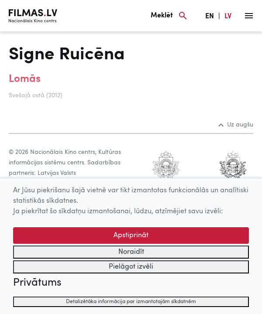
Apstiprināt (131, 235)
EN (209, 16)
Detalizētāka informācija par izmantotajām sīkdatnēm (131, 301)
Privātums (37, 283)
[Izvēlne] (249, 15)
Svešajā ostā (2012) (35, 95)
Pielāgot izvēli (131, 266)
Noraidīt (131, 252)
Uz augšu (235, 125)
